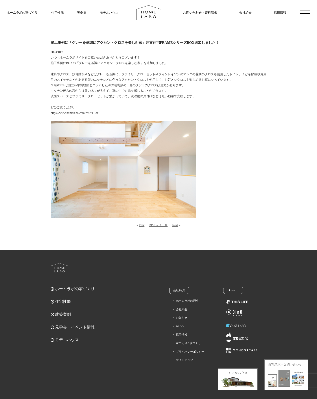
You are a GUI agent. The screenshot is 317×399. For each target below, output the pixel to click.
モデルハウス (109, 12)
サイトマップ (184, 360)
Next (175, 225)
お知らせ (181, 317)
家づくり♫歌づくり (188, 343)
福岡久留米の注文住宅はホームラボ (148, 12)
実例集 (81, 12)
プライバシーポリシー (190, 351)
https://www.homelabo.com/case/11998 (75, 113)
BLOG (180, 326)
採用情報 (280, 12)
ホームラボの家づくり (22, 12)
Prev (142, 225)
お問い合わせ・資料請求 (200, 12)
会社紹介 (245, 12)
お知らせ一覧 (158, 225)
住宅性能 (57, 12)
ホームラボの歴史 (187, 300)
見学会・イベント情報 (75, 327)
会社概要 (181, 309)
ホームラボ (59, 268)
